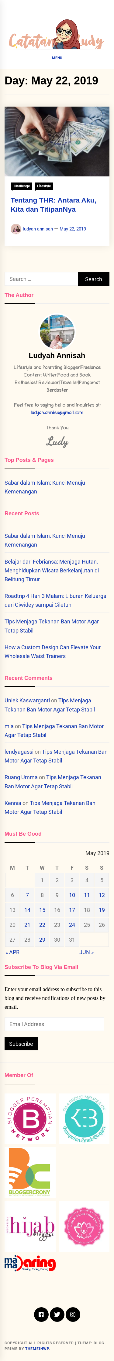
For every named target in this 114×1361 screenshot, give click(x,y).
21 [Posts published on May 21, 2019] (27, 925)
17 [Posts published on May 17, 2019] (72, 910)
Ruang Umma (21, 777)
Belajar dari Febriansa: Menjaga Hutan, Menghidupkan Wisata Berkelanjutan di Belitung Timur (52, 570)
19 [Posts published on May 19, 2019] (102, 910)
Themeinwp (37, 1349)
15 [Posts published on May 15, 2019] (42, 910)
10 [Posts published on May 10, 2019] (72, 895)
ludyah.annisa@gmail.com (57, 413)
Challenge (22, 186)
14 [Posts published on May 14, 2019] (27, 910)
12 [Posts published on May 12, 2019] (102, 895)
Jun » (86, 952)
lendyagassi (19, 752)
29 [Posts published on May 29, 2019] (42, 939)
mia (9, 726)
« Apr (12, 952)
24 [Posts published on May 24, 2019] (72, 925)
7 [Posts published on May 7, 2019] (27, 895)
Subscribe (21, 1044)
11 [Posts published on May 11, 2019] (87, 895)
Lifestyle (44, 186)
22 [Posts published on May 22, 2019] (42, 925)
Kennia (13, 803)
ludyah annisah (38, 229)
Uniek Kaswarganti (27, 700)
